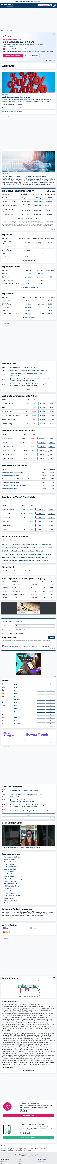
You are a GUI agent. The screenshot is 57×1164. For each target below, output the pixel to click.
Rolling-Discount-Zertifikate (12, 896)
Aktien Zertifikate (28, 1148)
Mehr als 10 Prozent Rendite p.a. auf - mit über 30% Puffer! (26, 544)
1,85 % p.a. (28, 304)
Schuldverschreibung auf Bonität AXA (14, 485)
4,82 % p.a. (40, 283)
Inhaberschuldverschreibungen (14, 879)
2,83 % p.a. (28, 310)
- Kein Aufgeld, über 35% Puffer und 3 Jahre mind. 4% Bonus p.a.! (27, 548)
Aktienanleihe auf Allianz (10, 489)
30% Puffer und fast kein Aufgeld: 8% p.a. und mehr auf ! (22, 551)
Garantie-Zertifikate (10, 869)
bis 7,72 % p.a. (50, 198)
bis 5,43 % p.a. (50, 210)
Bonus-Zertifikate (9, 859)
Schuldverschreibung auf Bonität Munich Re (16, 479)
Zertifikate (9, 30)
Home (3, 30)
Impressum (41, 1162)
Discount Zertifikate (6, 1148)
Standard (19, 621)
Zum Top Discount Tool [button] (28, 318)
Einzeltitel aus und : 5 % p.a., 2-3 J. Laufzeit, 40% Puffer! (25, 561)
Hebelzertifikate (9, 874)
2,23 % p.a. (28, 314)
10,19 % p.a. (51, 307)
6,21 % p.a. (28, 274)
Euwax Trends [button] (28, 740)
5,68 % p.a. (40, 274)
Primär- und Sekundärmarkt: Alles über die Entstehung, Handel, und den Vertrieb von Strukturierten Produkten (31, 385)
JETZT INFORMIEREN (28, 1116)
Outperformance (9, 893)
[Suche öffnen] (50, 5)
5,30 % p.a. (51, 304)
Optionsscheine (17, 571)
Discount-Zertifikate (10, 862)
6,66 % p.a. (51, 314)
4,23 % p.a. (27, 243)
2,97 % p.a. (27, 250)
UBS (15, 717)
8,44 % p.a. (28, 277)
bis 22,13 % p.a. (50, 205)
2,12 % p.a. (41, 314)
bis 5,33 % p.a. (38, 210)
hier (49, 640)
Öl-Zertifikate (8, 888)
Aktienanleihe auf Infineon (10, 476)
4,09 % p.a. (51, 277)
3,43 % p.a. (40, 280)
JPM (15, 702)
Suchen (51, 638)
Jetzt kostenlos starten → (13, 55)
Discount (42, 403)
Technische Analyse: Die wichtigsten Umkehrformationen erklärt (30, 811)
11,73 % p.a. (51, 301)
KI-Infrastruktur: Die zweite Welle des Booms (24, 367)
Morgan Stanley (8, 621)
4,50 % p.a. (28, 283)
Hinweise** (48, 225)
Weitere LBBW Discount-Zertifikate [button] (28, 218)
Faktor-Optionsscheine (11, 867)
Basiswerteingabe (7, 629)
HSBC (16, 696)
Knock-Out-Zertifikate (11, 884)
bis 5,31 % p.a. (38, 214)
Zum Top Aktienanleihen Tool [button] (28, 287)
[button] (43, 5)
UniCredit (17, 699)
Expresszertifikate (9, 864)
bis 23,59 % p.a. (38, 205)
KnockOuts (28, 571)
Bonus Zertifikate (18, 1148)
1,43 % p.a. (41, 304)
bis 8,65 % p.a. (50, 201)
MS (15, 711)
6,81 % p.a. (28, 301)
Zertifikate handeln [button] (28, 1070)
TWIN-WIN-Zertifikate (10, 900)
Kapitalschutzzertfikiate (11, 881)
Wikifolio (17, 723)
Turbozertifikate (9, 898)
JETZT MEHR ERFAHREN (28, 1137)
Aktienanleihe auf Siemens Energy (12, 472)
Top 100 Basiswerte (7, 633)
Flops (10, 501)
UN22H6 (4, 598)
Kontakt (3, 1162)
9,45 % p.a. (27, 247)
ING (15, 693)
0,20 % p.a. (39, 243)
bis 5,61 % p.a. (50, 214)
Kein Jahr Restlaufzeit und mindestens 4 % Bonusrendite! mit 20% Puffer (26, 554)
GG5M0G (5, 585)
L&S (15, 708)
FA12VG (4, 591)
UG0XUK (4, 588)
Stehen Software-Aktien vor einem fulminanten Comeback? (28, 370)
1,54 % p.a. (27, 256)
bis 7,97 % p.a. (38, 198)
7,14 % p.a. (40, 277)
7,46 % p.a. (51, 310)
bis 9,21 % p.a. (38, 201)
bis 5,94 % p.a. (25, 210)
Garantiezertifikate (40, 1148)
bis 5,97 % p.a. (25, 214)
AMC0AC (5, 594)
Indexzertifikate (9, 876)
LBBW (16, 705)
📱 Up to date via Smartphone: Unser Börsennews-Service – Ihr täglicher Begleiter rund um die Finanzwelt (29, 380)
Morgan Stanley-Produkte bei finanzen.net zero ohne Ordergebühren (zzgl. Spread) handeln (27, 646)
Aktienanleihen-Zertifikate (12, 857)
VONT (16, 720)
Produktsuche (6, 626)
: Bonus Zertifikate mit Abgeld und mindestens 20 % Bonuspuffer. (25, 557)
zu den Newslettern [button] (28, 919)
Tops (4, 501)
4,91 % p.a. (28, 307)
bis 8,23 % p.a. (25, 198)
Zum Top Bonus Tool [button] (28, 260)
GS (15, 690)
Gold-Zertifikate (9, 871)
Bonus (52, 403)
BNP (15, 684)
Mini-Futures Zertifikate (11, 886)
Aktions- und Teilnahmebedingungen (23, 58)
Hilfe (20, 1162)
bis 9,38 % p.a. (25, 201)
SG (15, 714)
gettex (16, 687)
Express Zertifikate (26, 1150)
